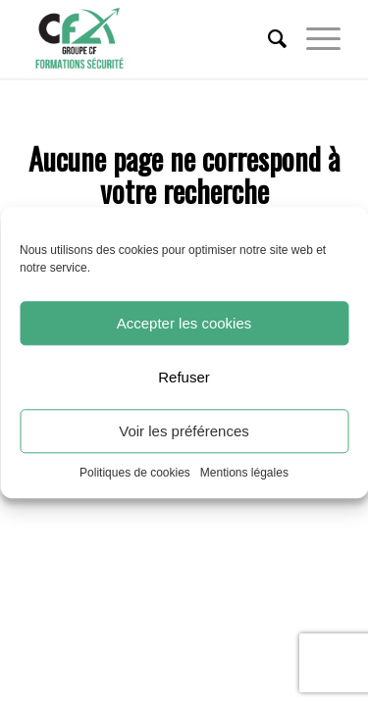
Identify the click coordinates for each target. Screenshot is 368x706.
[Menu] (314, 39)
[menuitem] (267, 39)
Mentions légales (244, 472)
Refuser (184, 377)
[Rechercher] (267, 39)
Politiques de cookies (134, 472)
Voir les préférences (184, 431)
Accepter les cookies (184, 323)
